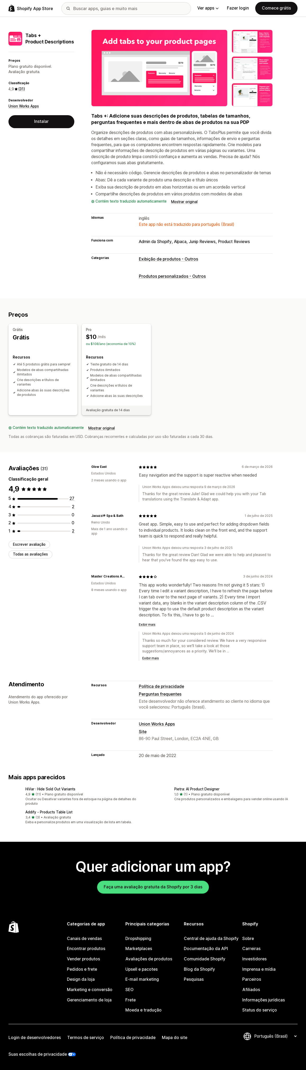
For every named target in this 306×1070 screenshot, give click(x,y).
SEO (129, 989)
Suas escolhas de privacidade (37, 1054)
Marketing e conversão (89, 989)
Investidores (254, 958)
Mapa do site (174, 1037)
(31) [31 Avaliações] (21, 89)
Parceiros (251, 979)
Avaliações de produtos (148, 958)
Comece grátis (276, 8)
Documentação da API (206, 948)
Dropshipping (138, 938)
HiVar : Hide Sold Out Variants (50, 789)
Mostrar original (184, 202)
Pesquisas (194, 979)
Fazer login (238, 8)
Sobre (248, 938)
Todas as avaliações (30, 554)
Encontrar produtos (86, 948)
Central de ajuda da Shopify (211, 938)
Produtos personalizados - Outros (172, 276)
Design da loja (81, 979)
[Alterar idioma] (275, 1036)
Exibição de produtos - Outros (168, 259)
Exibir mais (147, 624)
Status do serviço (259, 1010)
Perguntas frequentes (160, 694)
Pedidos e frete (82, 969)
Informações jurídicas (263, 999)
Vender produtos (83, 958)
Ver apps (207, 8)
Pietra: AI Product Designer (197, 789)
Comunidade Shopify (204, 958)
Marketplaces (138, 948)
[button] (78, 796)
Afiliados (251, 989)
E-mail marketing (142, 979)
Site (143, 731)
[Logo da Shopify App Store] (30, 8)
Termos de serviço (85, 1037)
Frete (130, 999)
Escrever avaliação (29, 544)
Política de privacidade (161, 686)
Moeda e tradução (143, 1010)
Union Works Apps (23, 106)
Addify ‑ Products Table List (48, 812)
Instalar (41, 121)
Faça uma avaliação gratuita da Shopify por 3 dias (153, 886)
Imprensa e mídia (259, 969)
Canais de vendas (84, 938)
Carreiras (251, 948)
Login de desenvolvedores (34, 1037)
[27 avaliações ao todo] (72, 498)
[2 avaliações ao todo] (73, 506)
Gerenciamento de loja (89, 999)
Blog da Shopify (199, 969)
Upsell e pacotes (141, 969)
